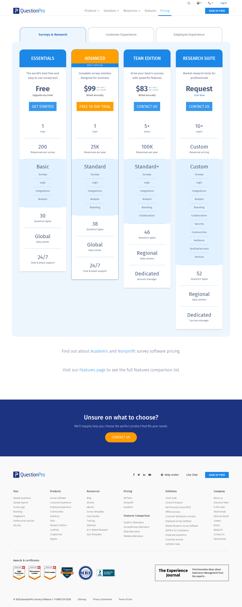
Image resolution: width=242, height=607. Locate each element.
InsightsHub (56, 534)
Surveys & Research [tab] (53, 35)
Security (17, 525)
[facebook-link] (134, 474)
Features (150, 11)
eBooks (90, 507)
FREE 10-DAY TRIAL (95, 106)
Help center (170, 474)
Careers (217, 520)
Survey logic (19, 507)
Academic (99, 351)
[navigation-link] (210, 3)
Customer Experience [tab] (121, 35)
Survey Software (58, 498)
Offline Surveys (172, 512)
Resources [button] (131, 11)
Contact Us (219, 534)
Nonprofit (127, 351)
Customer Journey (174, 539)
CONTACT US (147, 106)
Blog (89, 498)
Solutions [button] (111, 11)
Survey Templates (95, 511)
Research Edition (58, 525)
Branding (17, 511)
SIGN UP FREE (217, 11)
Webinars (91, 525)
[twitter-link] (139, 474)
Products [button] (92, 11)
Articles (90, 502)
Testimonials (220, 511)
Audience (54, 516)
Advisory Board (221, 516)
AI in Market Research (97, 530)
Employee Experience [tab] (189, 35)
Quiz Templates (94, 534)
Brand (217, 525)
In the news (219, 507)
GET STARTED (43, 106)
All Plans (128, 498)
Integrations (19, 516)
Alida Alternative (132, 531)
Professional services (23, 520)
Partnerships (220, 539)
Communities (56, 511)
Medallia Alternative (133, 536)
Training (91, 520)
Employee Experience (60, 507)
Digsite (53, 539)
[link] (199, 3)
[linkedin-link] (144, 474)
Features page (92, 369)
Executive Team (221, 502)
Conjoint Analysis (174, 502)
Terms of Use (125, 599)
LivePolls (54, 530)
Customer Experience (60, 502)
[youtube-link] (149, 474)
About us (218, 498)
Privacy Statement (102, 599)
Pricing (164, 11)
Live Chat (192, 474)
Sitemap (82, 599)
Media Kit (218, 530)
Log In (224, 3)
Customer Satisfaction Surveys (180, 516)
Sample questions (22, 498)
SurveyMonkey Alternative (136, 527)
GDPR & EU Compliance (177, 530)
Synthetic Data (172, 544)
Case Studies (93, 516)
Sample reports (20, 502)
